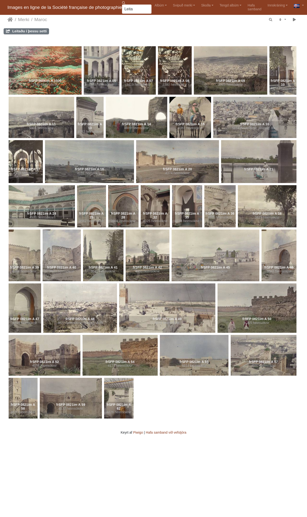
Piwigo (138, 432)
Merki (23, 19)
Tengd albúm (229, 5)
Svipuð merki (182, 5)
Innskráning (276, 5)
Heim (10, 19)
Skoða (206, 5)
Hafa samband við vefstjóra (166, 432)
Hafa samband (255, 7)
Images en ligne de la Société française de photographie (64, 7)
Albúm (159, 5)
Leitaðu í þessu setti (26, 31)
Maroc (40, 19)
